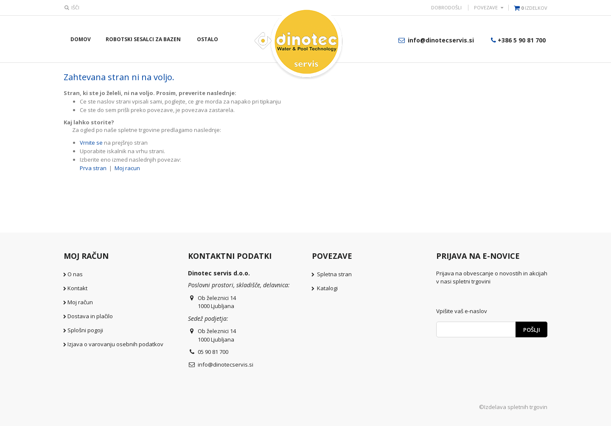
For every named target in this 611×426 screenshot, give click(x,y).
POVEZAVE (486, 7)
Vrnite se (91, 142)
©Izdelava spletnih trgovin (513, 407)
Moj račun (80, 302)
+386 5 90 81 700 (517, 40)
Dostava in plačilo (90, 316)
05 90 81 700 (213, 352)
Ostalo (207, 39)
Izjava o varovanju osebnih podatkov (115, 344)
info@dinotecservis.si (435, 40)
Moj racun (127, 168)
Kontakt (77, 288)
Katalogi (327, 288)
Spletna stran (334, 274)
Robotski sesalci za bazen (143, 39)
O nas (75, 274)
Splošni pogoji (85, 330)
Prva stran (93, 168)
